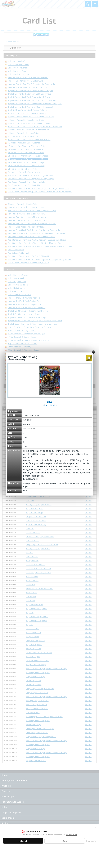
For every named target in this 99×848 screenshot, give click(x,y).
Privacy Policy (71, 834)
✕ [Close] (95, 827)
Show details (91, 841)
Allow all (23, 841)
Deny (65, 841)
